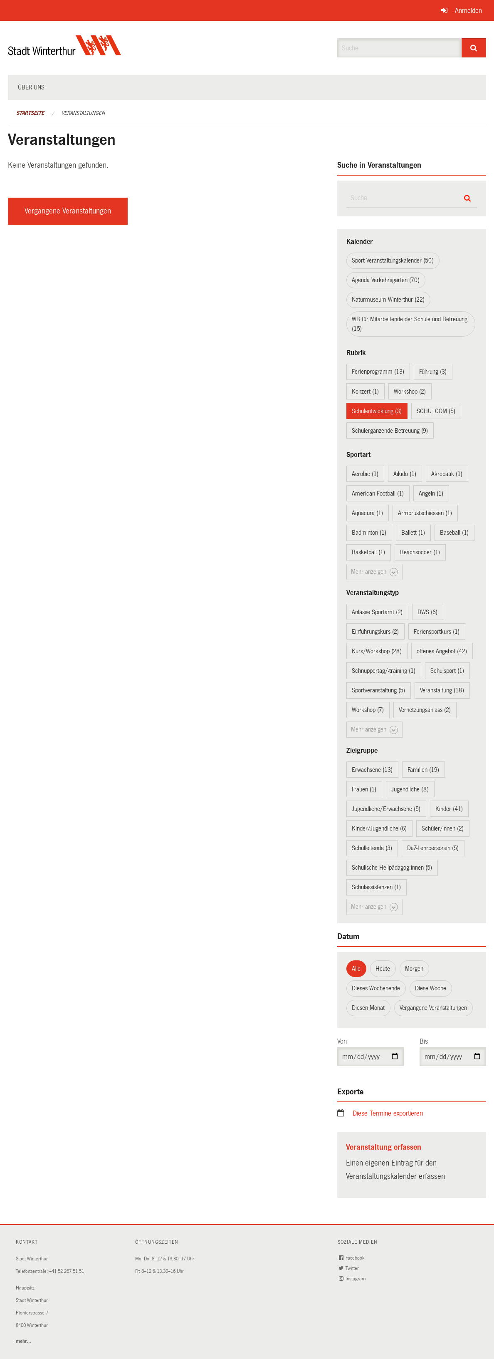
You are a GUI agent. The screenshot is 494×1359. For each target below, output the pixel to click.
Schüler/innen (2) (443, 828)
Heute (382, 968)
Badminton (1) (369, 532)
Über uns (31, 87)
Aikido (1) (404, 474)
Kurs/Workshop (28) (377, 651)
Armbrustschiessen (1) (425, 513)
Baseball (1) (454, 532)
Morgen (414, 968)
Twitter (350, 1268)
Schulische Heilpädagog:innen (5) (392, 867)
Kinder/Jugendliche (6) (379, 828)
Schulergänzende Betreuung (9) (390, 430)
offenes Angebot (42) (442, 651)
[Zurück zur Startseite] (64, 52)
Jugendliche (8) (410, 789)
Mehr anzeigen (374, 572)
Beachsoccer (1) (420, 552)
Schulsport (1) (447, 670)
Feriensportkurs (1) (436, 631)
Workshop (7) (368, 710)
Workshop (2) (410, 391)
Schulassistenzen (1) (376, 887)
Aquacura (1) (367, 513)
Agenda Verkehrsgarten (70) (386, 280)
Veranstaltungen (83, 113)
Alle (356, 968)
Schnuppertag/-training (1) (383, 670)
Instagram (353, 1279)
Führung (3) (433, 371)
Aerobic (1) (365, 474)
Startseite (30, 113)
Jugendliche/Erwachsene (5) (386, 809)
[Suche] (474, 47)
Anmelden (468, 10)
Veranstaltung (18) (442, 690)
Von (342, 1041)
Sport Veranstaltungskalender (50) (393, 260)
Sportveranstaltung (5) (378, 690)
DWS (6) (427, 612)
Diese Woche (430, 988)
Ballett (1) (413, 532)
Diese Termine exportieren (388, 1113)
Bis (424, 1041)
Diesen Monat (368, 1007)
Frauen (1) (364, 789)
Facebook (352, 1258)
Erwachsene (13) (372, 769)
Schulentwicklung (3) (377, 411)
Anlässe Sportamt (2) (377, 612)
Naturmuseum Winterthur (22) (388, 299)
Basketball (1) (368, 552)
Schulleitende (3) (372, 848)
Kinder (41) (449, 809)
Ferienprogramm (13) (378, 371)
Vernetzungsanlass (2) (425, 710)
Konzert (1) (365, 391)
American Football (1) (378, 493)
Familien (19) (423, 769)
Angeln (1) (431, 493)
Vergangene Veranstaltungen (68, 211)
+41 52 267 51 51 (66, 1271)
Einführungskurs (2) (375, 631)
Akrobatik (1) (446, 474)
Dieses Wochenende (376, 988)
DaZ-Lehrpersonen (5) (433, 848)
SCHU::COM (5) (436, 411)
